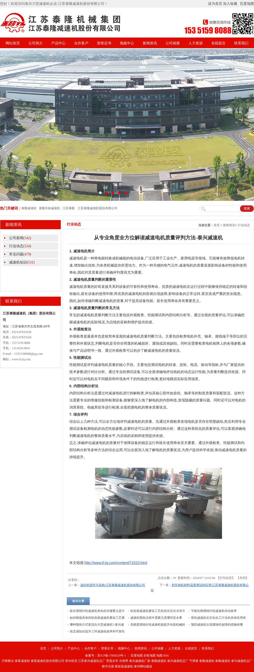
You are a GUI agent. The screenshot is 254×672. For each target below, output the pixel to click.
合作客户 (81, 43)
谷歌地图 (150, 655)
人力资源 (195, 43)
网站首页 (13, 43)
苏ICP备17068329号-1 (111, 655)
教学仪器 (108, 666)
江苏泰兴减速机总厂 (91, 661)
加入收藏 (230, 4)
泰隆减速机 (158, 661)
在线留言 (218, 43)
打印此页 (226, 578)
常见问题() (20, 254)
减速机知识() (22, 262)
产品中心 (58, 43)
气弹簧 (193, 661)
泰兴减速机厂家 (139, 661)
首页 (217, 225)
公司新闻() (20, 238)
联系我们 (241, 43)
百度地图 (247, 4)
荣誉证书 (104, 43)
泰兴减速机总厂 (177, 661)
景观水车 (112, 661)
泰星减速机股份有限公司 (47, 661)
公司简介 (35, 43)
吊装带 (123, 661)
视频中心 (127, 43)
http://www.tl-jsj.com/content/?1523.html (116, 563)
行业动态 (244, 225)
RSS (166, 655)
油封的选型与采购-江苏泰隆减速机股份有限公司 (112, 585)
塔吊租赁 (71, 661)
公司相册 (173, 43)
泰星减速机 (22, 661)
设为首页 (215, 4)
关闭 (243, 578)
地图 (159, 655)
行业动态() (20, 246)
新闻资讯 (150, 43)
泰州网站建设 (143, 666)
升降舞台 (8, 661)
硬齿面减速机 (124, 666)
